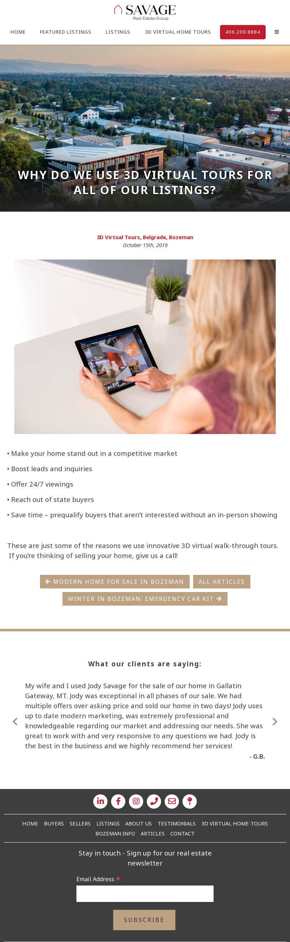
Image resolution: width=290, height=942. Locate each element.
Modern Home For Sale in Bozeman (114, 582)
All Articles (222, 582)
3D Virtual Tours (118, 237)
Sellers (80, 823)
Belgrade (154, 237)
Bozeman (181, 237)
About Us (138, 823)
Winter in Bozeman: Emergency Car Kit (145, 599)
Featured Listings (65, 32)
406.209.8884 (242, 32)
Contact (182, 833)
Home (18, 32)
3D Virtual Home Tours (178, 32)
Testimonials (177, 823)
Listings (118, 32)
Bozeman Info (115, 833)
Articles (153, 833)
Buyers (54, 823)
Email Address (98, 879)
